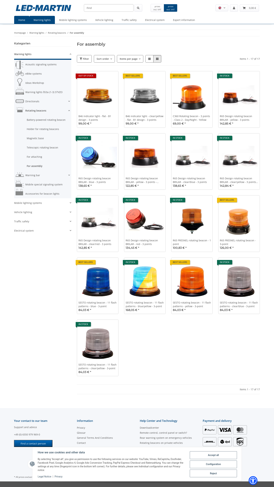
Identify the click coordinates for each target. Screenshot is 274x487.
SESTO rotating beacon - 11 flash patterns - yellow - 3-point (192, 304)
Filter (84, 58)
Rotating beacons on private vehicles (161, 442)
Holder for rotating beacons (43, 129)
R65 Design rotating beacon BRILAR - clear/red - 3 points (94, 242)
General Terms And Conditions (95, 437)
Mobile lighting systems (28, 203)
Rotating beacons (35, 110)
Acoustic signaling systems (41, 64)
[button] (221, 8)
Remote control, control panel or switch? (163, 432)
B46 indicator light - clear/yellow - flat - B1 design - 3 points (144, 117)
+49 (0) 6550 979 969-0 (27, 434)
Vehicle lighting (23, 212)
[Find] (109, 8)
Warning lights (22, 54)
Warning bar (32, 175)
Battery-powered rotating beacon (46, 119)
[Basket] (249, 8)
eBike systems (33, 73)
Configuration (213, 464)
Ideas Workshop (34, 83)
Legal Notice (45, 476)
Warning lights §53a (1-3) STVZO (44, 92)
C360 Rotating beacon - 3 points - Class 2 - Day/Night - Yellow (191, 117)
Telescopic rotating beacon (42, 147)
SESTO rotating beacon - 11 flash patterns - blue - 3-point (97, 304)
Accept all (213, 455)
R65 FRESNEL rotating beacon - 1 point (192, 242)
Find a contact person (33, 443)
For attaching (34, 156)
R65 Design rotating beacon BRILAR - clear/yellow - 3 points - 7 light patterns (239, 180)
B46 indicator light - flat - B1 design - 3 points (94, 117)
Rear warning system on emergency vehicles (166, 437)
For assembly (34, 166)
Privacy (59, 476)
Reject (213, 473)
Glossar (81, 432)
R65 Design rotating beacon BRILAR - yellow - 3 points (236, 117)
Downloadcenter (149, 427)
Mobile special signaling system (44, 184)
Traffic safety (21, 221)
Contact (81, 442)
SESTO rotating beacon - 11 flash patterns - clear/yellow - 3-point (97, 366)
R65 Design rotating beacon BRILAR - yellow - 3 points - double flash (142, 180)
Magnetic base (35, 138)
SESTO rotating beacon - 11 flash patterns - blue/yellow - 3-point (145, 304)
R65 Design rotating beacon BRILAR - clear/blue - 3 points (190, 180)
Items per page (129, 58)
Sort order (103, 58)
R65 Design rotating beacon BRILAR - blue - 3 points (94, 180)
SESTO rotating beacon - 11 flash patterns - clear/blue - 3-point (239, 304)
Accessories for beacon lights (42, 193)
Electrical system (24, 230)
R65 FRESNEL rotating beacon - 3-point (238, 242)
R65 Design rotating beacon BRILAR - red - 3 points (142, 242)
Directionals (32, 101)
